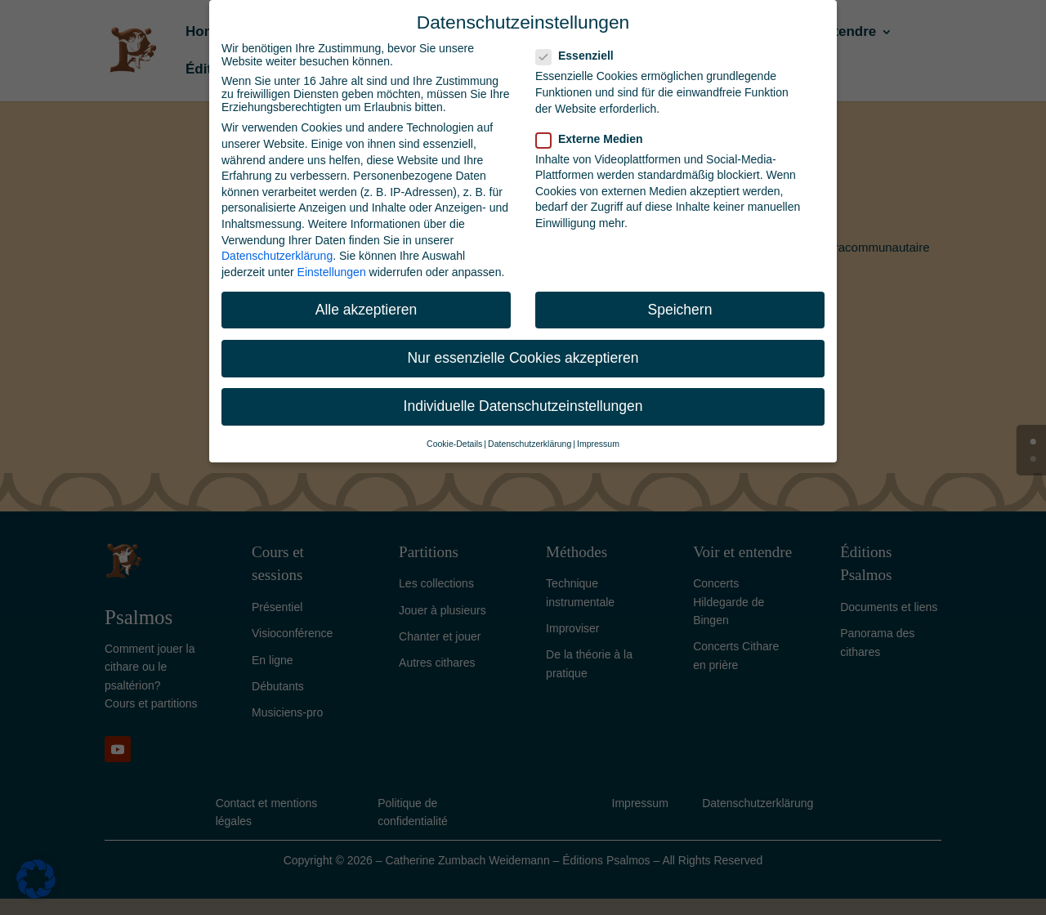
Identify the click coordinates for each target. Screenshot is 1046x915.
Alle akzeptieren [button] (366, 309)
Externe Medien (595, 138)
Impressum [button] (598, 444)
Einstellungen (331, 272)
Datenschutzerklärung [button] (529, 444)
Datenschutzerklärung (277, 255)
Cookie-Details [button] (454, 444)
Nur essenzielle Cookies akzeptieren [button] (522, 358)
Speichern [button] (680, 309)
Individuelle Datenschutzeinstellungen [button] (523, 406)
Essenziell (581, 55)
